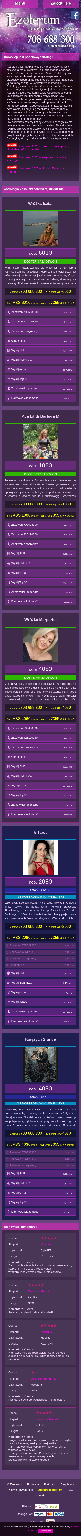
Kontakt (40, 1495)
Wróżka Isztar (40, 203)
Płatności (50, 1484)
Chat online (40, 342)
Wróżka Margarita (40, 620)
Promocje (33, 1484)
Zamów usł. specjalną (40, 389)
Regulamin (67, 1484)
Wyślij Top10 (40, 380)
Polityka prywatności (20, 1489)
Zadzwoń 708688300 (40, 313)
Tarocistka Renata (39, 1291)
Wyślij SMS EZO (40, 361)
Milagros (46, 1244)
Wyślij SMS (40, 351)
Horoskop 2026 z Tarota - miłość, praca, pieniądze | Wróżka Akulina (38, 148)
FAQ (70, 1489)
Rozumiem (46, 1530)
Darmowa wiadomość (40, 399)
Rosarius (46, 1331)
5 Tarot (40, 832)
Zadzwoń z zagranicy (40, 332)
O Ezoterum (14, 1484)
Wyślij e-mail (40, 370)
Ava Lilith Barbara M (40, 416)
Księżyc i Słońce (40, 1039)
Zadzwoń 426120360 (40, 323)
